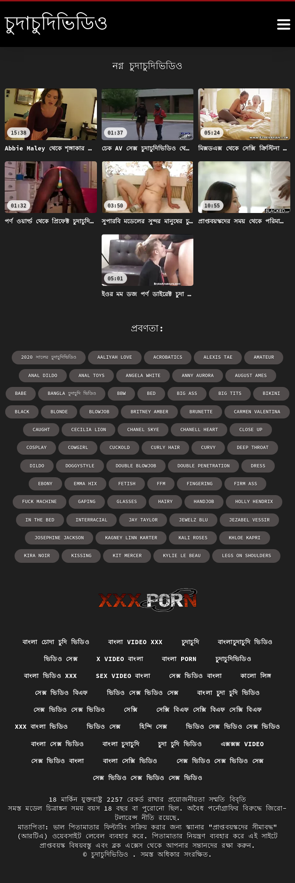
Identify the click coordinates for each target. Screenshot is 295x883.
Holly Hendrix (200, 500)
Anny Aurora (180, 375)
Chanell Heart (159, 429)
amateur (262, 357)
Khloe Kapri (164, 536)
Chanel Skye (104, 429)
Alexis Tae (217, 357)
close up (210, 429)
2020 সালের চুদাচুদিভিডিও (50, 357)
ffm (116, 482)
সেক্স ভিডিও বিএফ (59, 691)
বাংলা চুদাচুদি (241, 743)
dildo (257, 446)
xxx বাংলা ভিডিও (97, 726)
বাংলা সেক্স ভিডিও (176, 743)
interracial (33, 518)
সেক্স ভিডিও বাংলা (196, 674)
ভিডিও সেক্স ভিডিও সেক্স (142, 691)
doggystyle (46, 464)
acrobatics (168, 357)
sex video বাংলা (122, 674)
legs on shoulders (201, 554)
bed (117, 393)
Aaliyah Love (116, 357)
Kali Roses (114, 536)
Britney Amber (113, 411)
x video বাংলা (119, 656)
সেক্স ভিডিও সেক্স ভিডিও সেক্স (82, 777)
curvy (169, 446)
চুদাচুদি (192, 639)
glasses (75, 500)
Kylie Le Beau (138, 554)
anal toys (76, 375)
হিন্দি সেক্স (210, 726)
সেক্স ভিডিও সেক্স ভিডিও (66, 708)
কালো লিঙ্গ (258, 674)
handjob (151, 500)
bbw (88, 393)
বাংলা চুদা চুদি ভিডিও (230, 691)
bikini (236, 393)
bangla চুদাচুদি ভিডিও (39, 393)
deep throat (213, 446)
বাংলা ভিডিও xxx (48, 674)
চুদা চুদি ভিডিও (41, 760)
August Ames (232, 375)
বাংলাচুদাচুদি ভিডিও (248, 639)
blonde (24, 411)
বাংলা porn (180, 656)
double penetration (167, 464)
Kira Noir (214, 536)
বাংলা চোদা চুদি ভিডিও (53, 639)
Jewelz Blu (134, 518)
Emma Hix (41, 482)
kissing (258, 536)
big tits (195, 393)
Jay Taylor (84, 518)
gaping (35, 500)
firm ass (199, 482)
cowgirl (41, 446)
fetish (81, 482)
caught (271, 411)
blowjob (63, 411)
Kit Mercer (84, 554)
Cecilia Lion (50, 429)
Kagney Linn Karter (53, 536)
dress (221, 464)
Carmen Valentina (218, 411)
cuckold (82, 446)
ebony (256, 464)
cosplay (252, 429)
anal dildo (28, 375)
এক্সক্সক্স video (105, 760)
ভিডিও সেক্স (58, 656)
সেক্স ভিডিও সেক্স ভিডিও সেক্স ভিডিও (202, 777)
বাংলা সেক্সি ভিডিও (248, 760)
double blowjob (101, 464)
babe (275, 375)
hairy (113, 500)
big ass (153, 393)
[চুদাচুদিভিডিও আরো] (283, 24)
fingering (154, 482)
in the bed (254, 500)
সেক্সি (129, 708)
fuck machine (248, 482)
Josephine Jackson (254, 518)
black (273, 393)
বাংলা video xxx (135, 639)
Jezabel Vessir (188, 518)
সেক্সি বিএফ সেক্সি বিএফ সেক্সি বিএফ (210, 708)
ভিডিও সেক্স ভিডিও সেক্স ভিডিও (83, 743)
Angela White (127, 375)
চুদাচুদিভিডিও (235, 656)
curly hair (127, 446)
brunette (163, 411)
